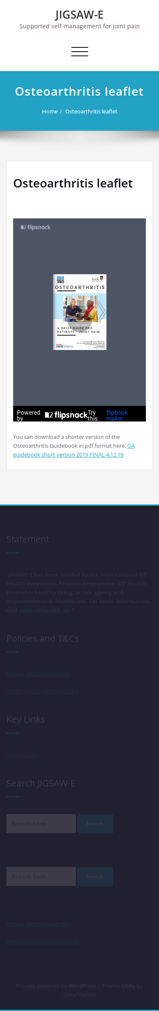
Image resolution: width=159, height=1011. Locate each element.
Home (50, 111)
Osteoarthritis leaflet (91, 111)
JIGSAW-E (80, 14)
